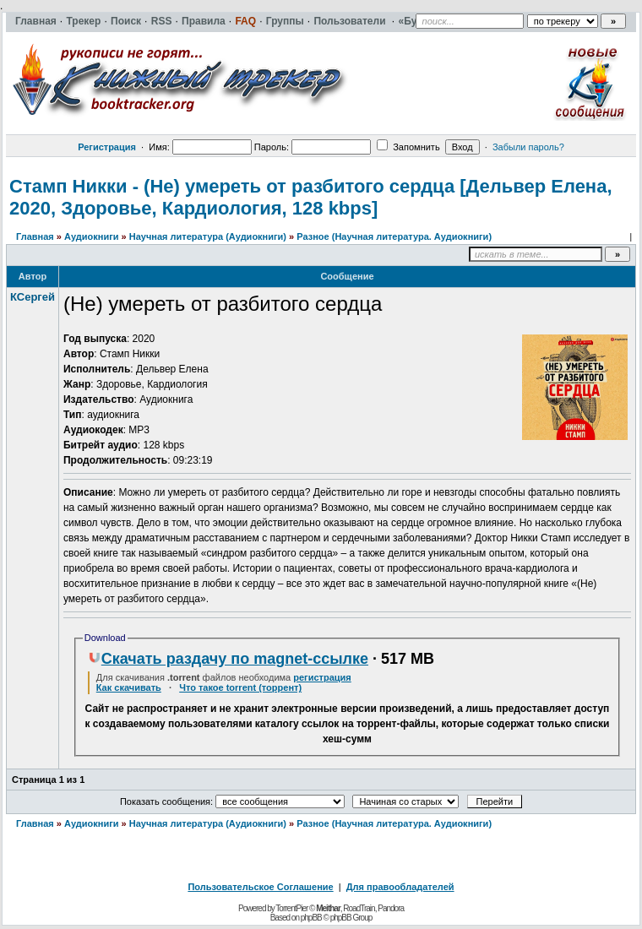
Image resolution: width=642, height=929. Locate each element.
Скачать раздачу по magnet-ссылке (228, 658)
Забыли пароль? (528, 147)
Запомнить (408, 147)
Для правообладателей (400, 887)
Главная (35, 236)
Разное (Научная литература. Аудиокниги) (394, 236)
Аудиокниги (91, 236)
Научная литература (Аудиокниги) (207, 236)
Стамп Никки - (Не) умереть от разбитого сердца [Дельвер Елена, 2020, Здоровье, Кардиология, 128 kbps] (310, 197)
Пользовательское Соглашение (260, 887)
